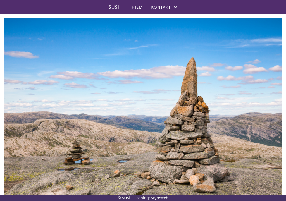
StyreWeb (159, 197)
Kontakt (164, 7)
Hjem (137, 7)
